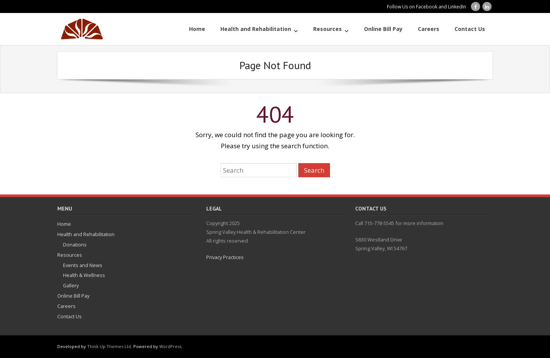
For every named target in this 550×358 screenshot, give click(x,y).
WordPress (170, 346)
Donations (75, 244)
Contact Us (69, 316)
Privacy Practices (225, 257)
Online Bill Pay (73, 295)
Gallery (71, 285)
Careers (66, 306)
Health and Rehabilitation (86, 234)
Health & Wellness (84, 275)
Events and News (82, 265)
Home (64, 223)
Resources (69, 254)
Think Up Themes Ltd (109, 346)
